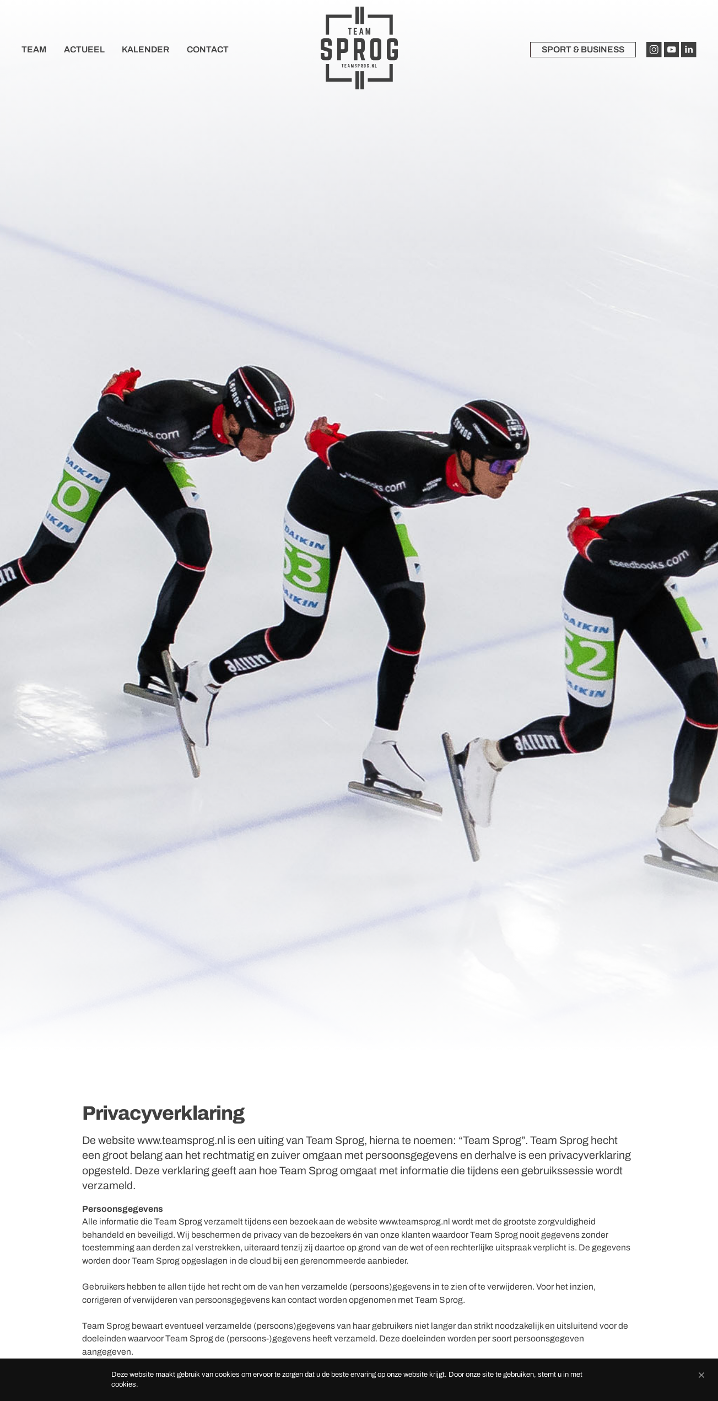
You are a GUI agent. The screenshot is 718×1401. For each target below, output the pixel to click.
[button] (701, 1375)
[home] (359, 50)
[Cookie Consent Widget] (359, 1380)
